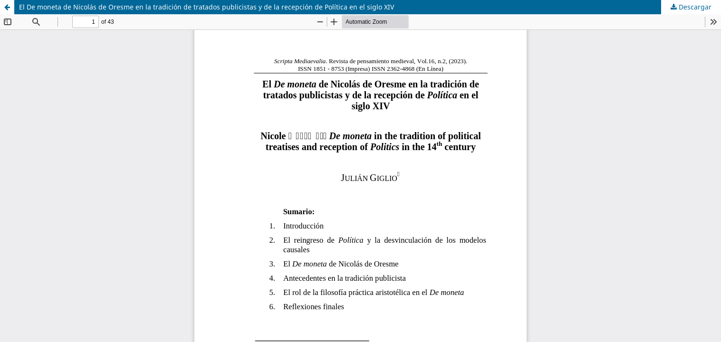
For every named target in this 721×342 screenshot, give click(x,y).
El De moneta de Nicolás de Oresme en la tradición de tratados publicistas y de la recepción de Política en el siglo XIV (206, 6)
